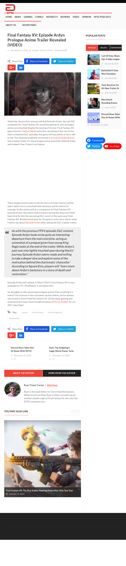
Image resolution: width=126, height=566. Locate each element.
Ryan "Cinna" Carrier (44, 50)
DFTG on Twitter (59, 301)
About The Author (23, 373)
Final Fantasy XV (55, 312)
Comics (39, 17)
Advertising (29, 25)
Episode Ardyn (33, 222)
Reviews (65, 17)
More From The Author (61, 373)
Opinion (86, 17)
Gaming (28, 17)
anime (24, 312)
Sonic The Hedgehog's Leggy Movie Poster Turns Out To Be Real (61, 351)
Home (9, 17)
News (18, 17)
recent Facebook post (63, 137)
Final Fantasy (37, 312)
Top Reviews (115, 48)
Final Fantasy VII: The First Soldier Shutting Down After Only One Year (39, 490)
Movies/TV (52, 17)
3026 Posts (52, 385)
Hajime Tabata (29, 131)
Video (76, 17)
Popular (92, 48)
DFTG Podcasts (102, 17)
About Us (11, 25)
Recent (104, 48)
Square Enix (14, 318)
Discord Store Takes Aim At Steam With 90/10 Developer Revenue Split (22, 351)
